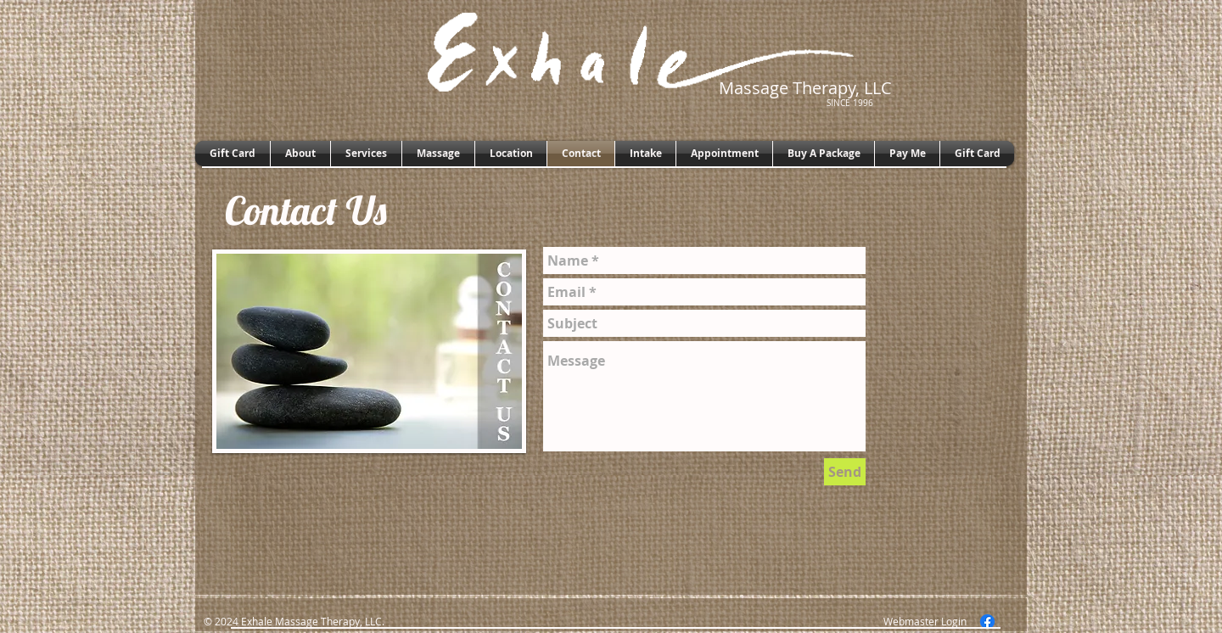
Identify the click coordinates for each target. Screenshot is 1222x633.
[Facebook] (987, 621)
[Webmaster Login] (925, 621)
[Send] (845, 471)
